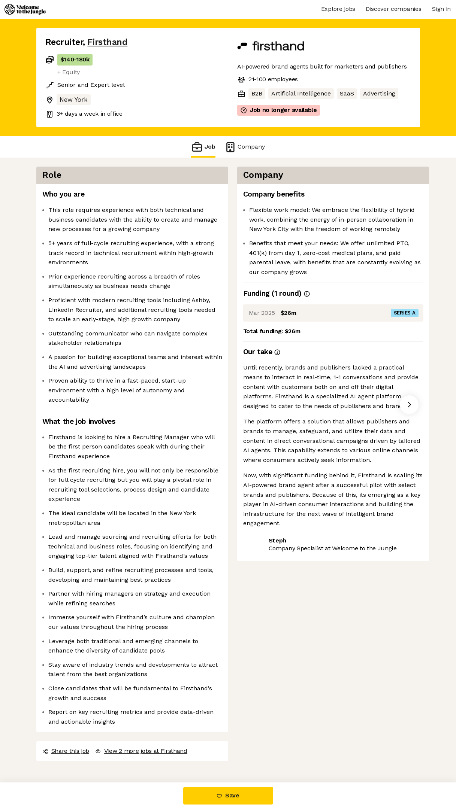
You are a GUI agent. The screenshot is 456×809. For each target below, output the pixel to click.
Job (203, 147)
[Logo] (25, 9)
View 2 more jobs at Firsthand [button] (141, 750)
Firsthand (107, 42)
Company (244, 147)
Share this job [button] (66, 750)
